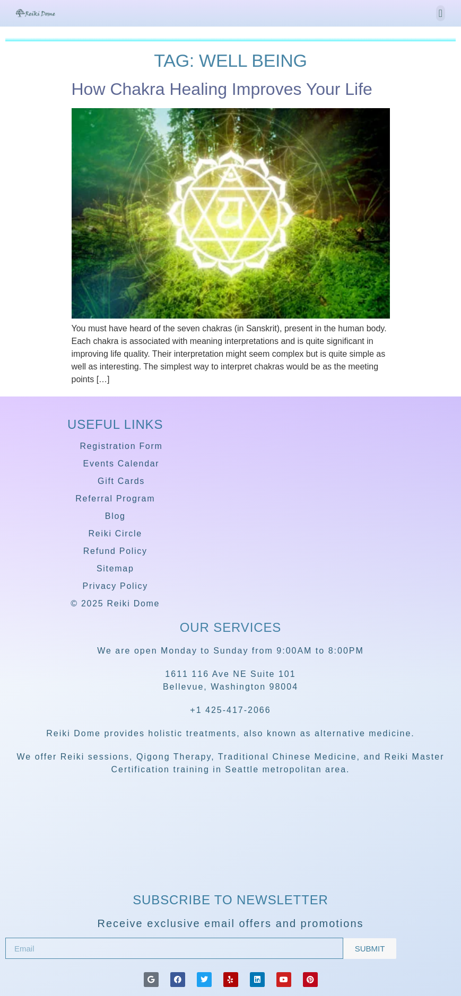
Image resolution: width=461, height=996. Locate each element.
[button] (440, 13)
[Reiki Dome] (230, 859)
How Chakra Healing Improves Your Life (222, 89)
